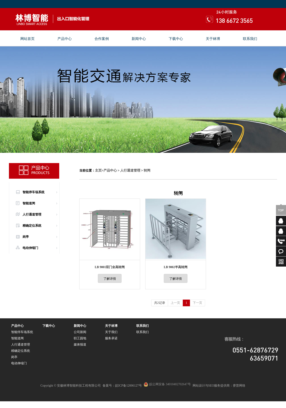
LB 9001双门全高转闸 (110, 267)
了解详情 (109, 278)
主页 (98, 170)
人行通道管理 (32, 214)
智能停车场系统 (33, 192)
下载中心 (176, 39)
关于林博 (213, 39)
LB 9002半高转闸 (175, 267)
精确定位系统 (32, 225)
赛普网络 (239, 385)
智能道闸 (29, 203)
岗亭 (26, 236)
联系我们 (250, 39)
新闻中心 (139, 39)
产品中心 (64, 39)
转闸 (147, 170)
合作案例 (102, 39)
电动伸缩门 (30, 248)
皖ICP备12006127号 (128, 385)
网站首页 (27, 39)
